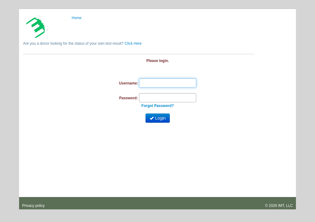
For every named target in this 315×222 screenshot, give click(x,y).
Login (157, 118)
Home (77, 18)
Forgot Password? (158, 106)
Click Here (133, 43)
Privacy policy (33, 206)
